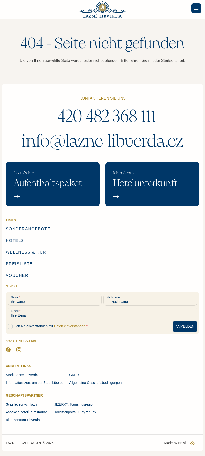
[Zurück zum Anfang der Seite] (192, 443)
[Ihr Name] (54, 299)
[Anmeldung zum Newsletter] (185, 326)
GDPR (74, 375)
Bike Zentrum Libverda (23, 420)
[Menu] (196, 8)
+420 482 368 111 (103, 116)
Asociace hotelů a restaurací (27, 412)
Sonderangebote (28, 229)
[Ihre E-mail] (102, 313)
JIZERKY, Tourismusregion (74, 404)
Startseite (170, 60)
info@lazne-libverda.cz (102, 141)
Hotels (15, 241)
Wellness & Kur (26, 252)
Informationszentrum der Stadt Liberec (34, 383)
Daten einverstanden (69, 326)
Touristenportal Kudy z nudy (75, 412)
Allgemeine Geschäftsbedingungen (95, 383)
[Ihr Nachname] (150, 299)
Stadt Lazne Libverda (22, 375)
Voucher (17, 275)
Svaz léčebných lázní (22, 404)
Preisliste (19, 264)
